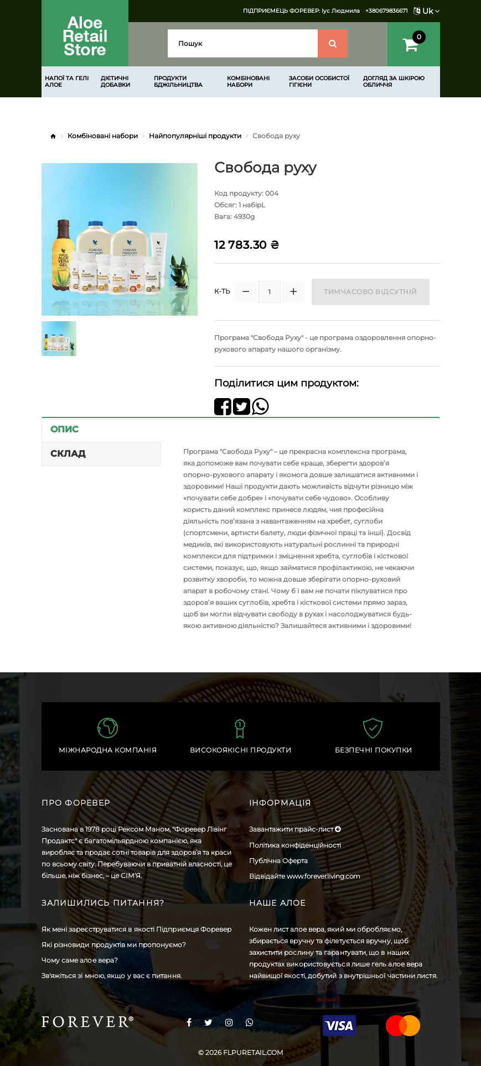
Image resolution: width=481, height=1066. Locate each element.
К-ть (222, 291)
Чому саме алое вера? (80, 960)
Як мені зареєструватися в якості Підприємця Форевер (137, 929)
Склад (67, 453)
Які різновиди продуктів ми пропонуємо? (114, 944)
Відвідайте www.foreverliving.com (304, 876)
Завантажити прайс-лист (294, 829)
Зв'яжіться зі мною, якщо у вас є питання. (112, 975)
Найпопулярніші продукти (195, 136)
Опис (64, 429)
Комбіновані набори (103, 136)
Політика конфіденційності (295, 845)
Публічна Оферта (278, 860)
